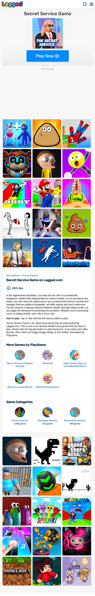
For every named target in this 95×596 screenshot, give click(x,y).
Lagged (13, 4)
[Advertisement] (47, 94)
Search (85, 4)
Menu (91, 4)
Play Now (45, 56)
